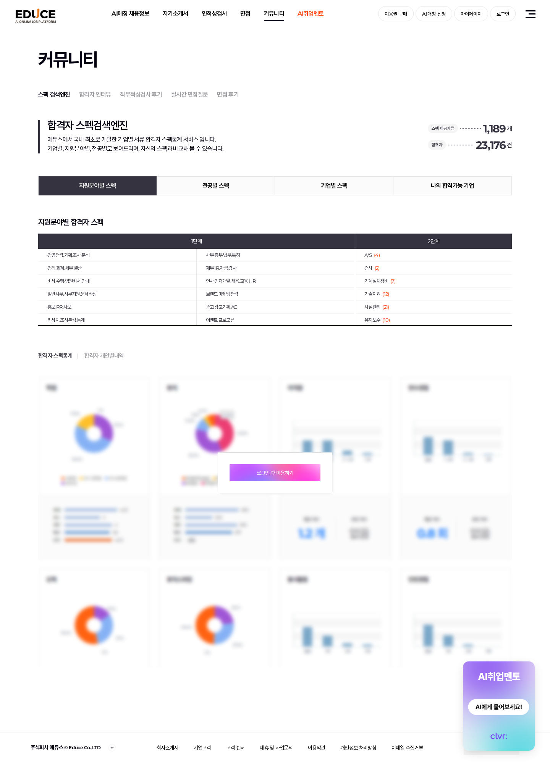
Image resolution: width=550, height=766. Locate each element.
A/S (372, 255)
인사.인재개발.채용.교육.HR (231, 281)
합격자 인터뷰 (95, 94)
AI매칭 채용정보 (130, 13)
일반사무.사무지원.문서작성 (71, 294)
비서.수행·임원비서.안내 (68, 281)
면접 (245, 13)
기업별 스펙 (334, 185)
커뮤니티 (274, 13)
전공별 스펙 (215, 185)
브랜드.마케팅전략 (222, 294)
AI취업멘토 (311, 13)
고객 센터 (235, 747)
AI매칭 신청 (434, 14)
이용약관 (316, 747)
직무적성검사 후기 (141, 94)
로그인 (503, 14)
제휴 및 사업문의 (276, 747)
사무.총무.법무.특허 (223, 255)
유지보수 (377, 320)
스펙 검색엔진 (54, 94)
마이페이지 (471, 14)
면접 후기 (228, 94)
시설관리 (376, 307)
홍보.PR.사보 (59, 307)
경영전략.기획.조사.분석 (68, 255)
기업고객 (202, 747)
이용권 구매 (396, 14)
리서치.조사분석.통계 (65, 320)
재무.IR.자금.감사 (221, 268)
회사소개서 (167, 747)
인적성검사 (214, 13)
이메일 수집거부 (407, 747)
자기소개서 (175, 13)
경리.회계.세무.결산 (64, 268)
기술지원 (376, 294)
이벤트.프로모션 (220, 320)
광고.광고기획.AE (222, 307)
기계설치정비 (380, 281)
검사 (372, 268)
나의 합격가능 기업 (452, 185)
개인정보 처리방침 (358, 747)
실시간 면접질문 (189, 94)
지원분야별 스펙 (97, 185)
